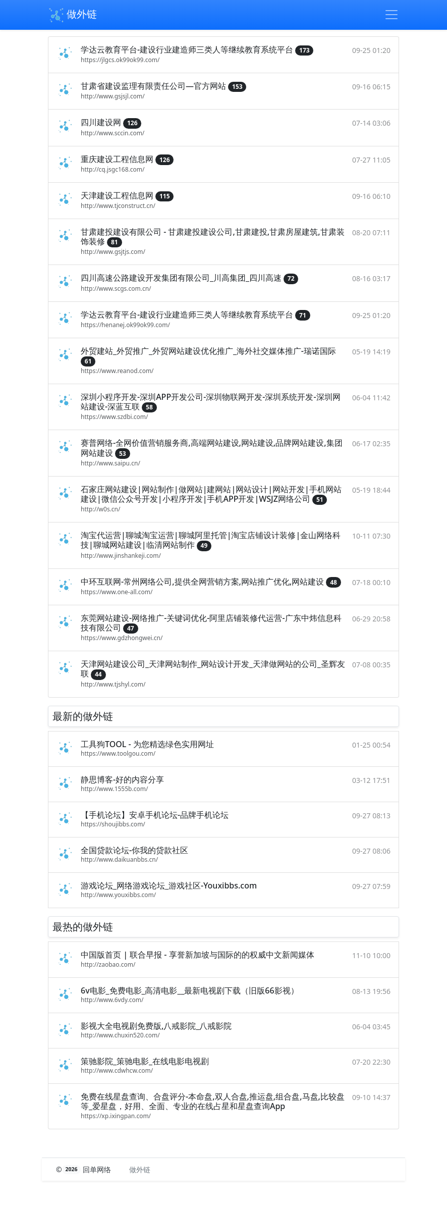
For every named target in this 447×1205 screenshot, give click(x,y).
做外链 (72, 15)
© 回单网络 (84, 1169)
